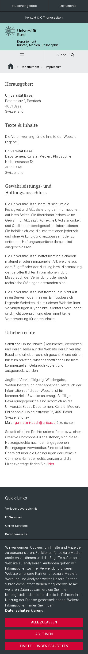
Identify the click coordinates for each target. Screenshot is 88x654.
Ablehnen (44, 634)
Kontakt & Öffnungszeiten (44, 17)
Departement (30, 67)
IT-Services (13, 517)
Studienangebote (24, 6)
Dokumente (68, 6)
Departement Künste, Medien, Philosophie (38, 43)
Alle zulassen (44, 622)
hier (51, 464)
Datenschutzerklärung (24, 610)
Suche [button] (66, 55)
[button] (22, 55)
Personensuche (16, 534)
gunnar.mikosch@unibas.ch (36, 422)
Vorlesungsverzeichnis (21, 508)
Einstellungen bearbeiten (44, 646)
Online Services (16, 525)
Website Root (10, 66)
